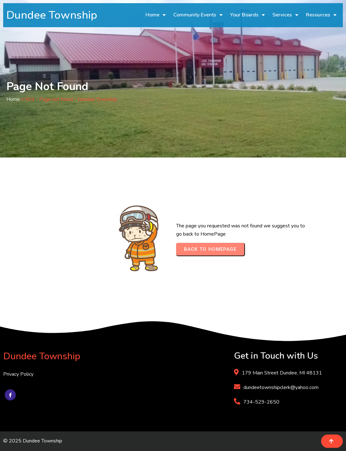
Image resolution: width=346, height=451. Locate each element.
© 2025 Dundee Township (32, 440)
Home (13, 99)
